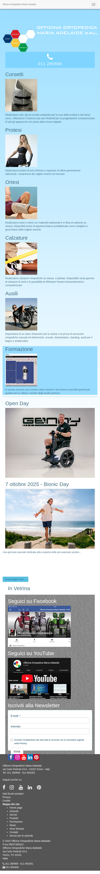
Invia (17, 751)
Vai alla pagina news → (15, 579)
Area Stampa (17, 828)
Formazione (16, 821)
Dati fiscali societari (13, 793)
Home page (16, 807)
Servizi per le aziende (21, 835)
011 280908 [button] (50, 59)
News (13, 825)
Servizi (13, 814)
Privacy (7, 797)
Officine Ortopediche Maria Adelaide (19, 4)
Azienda (14, 811)
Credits (6, 800)
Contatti (14, 832)
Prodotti (14, 818)
